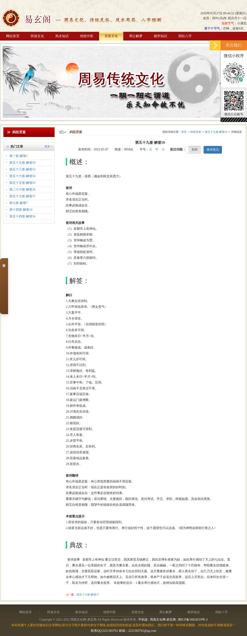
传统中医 (86, 36)
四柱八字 (185, 36)
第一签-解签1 (18, 156)
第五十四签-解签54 (22, 216)
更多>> (49, 146)
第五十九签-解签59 (22, 162)
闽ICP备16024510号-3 (192, 619)
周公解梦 (136, 36)
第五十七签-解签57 (22, 196)
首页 (184, 131)
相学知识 (160, 36)
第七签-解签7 (18, 203)
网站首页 (12, 36)
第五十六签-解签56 (22, 176)
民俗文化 (37, 36)
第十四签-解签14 (20, 209)
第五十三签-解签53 (22, 169)
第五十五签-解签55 (22, 182)
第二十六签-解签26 (22, 189)
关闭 (194, 149)
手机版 (143, 619)
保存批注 (213, 149)
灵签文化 (111, 36)
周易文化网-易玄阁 (163, 619)
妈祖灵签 (195, 131)
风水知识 (62, 36)
